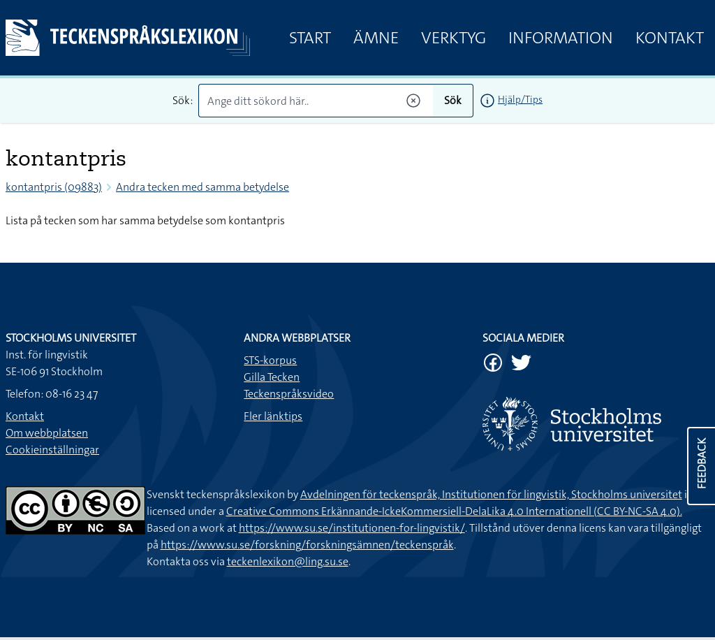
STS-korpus (270, 360)
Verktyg (453, 38)
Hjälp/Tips (520, 99)
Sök (453, 100)
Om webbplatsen (47, 433)
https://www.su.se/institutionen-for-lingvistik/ (352, 528)
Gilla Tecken (272, 377)
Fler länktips (273, 416)
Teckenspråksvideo (289, 393)
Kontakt (669, 38)
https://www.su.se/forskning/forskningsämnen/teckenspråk (307, 544)
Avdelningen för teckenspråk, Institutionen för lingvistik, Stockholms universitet (491, 494)
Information (560, 38)
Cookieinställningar (52, 449)
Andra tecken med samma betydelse (202, 187)
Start (310, 38)
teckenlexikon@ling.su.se (287, 561)
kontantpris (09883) (54, 187)
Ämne (376, 38)
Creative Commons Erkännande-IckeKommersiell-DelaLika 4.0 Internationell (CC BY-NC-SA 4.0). (454, 511)
